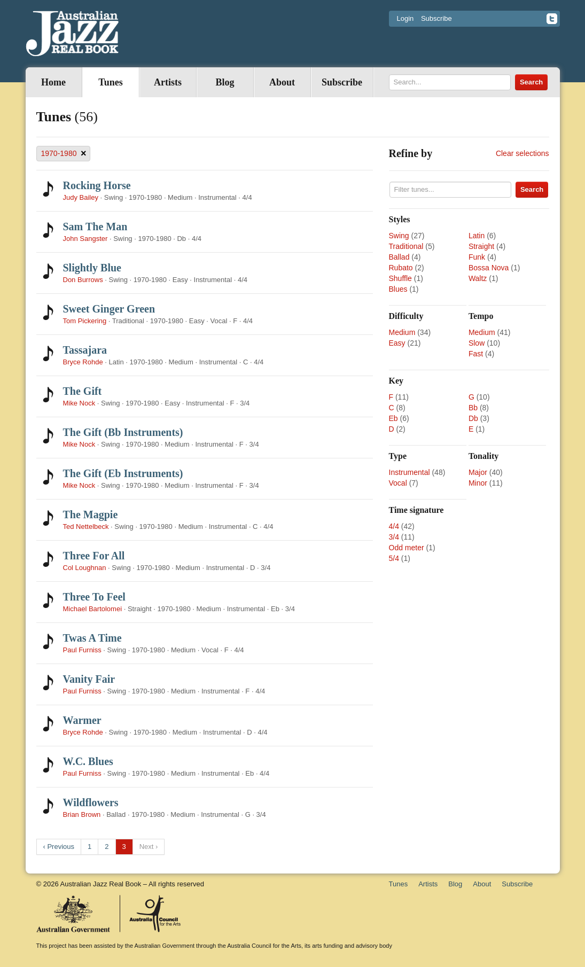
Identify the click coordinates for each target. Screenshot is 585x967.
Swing (399, 235)
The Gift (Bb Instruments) (123, 432)
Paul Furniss (82, 650)
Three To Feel (94, 597)
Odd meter (406, 547)
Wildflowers (91, 802)
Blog (224, 82)
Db (473, 418)
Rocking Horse (97, 185)
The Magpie (90, 514)
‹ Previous (59, 847)
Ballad (399, 257)
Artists (168, 82)
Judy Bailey (80, 197)
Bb (473, 407)
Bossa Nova (489, 267)
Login (405, 18)
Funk (477, 257)
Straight (481, 246)
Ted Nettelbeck (86, 527)
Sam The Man (95, 226)
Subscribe (436, 18)
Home (53, 82)
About (282, 82)
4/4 (394, 526)
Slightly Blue (92, 268)
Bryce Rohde (83, 362)
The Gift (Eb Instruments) (123, 473)
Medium (402, 332)
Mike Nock (79, 403)
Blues (398, 289)
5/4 (394, 558)
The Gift (82, 391)
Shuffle (400, 278)
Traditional (406, 246)
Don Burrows (83, 280)
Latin (477, 235)
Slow (477, 343)
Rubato (401, 267)
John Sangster (85, 239)
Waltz (478, 278)
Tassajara (85, 350)
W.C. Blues (88, 761)
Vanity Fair (89, 679)
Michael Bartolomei (92, 609)
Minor (478, 483)
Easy (397, 343)
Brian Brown (82, 814)
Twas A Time (92, 638)
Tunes (110, 82)
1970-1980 (64, 153)
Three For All (94, 556)
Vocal (398, 483)
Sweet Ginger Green (109, 309)
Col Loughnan (84, 568)
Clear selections (522, 153)
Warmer (82, 720)
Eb (393, 418)
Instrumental (409, 472)
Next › (148, 847)
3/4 (394, 537)
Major (478, 472)
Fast (476, 353)
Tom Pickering (85, 321)
